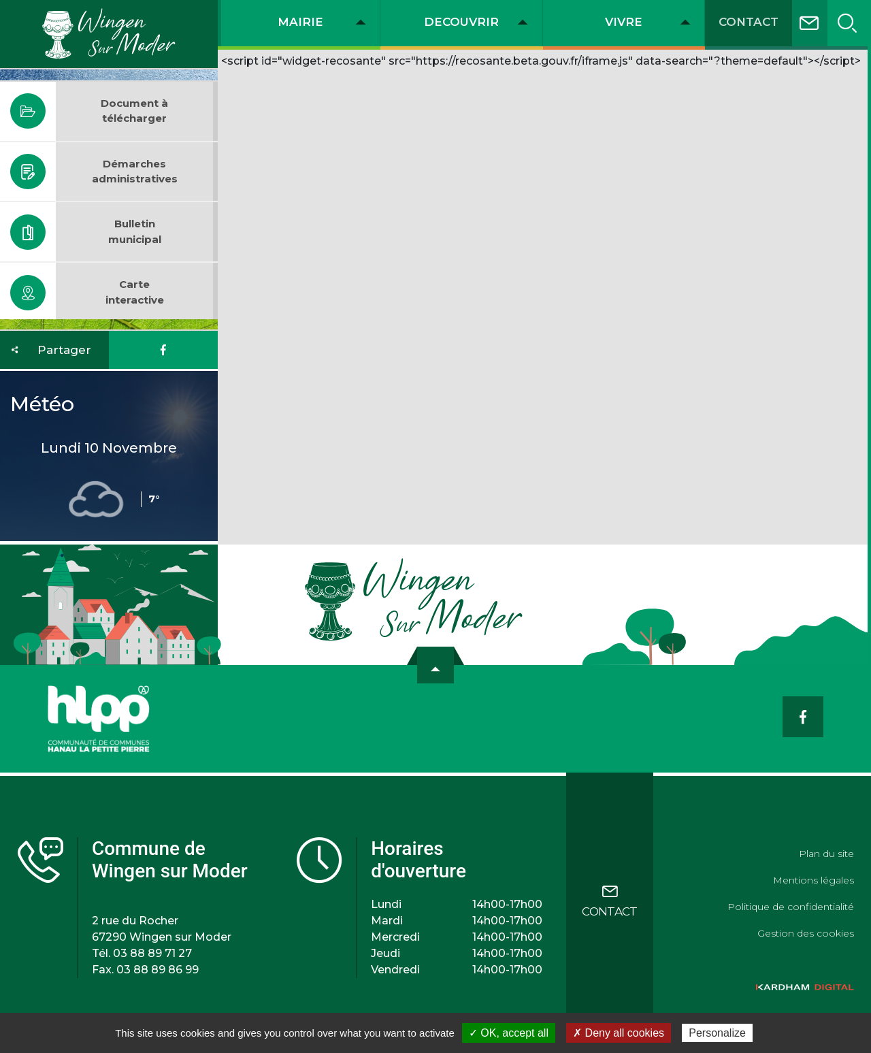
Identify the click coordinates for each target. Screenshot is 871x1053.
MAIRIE (300, 22)
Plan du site (826, 853)
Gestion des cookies (805, 933)
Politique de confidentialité (790, 907)
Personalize (717, 1033)
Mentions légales (813, 880)
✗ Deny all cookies (618, 1033)
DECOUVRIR (461, 22)
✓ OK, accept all (508, 1033)
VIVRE (623, 22)
